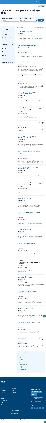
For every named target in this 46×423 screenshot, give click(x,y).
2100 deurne (21, 359)
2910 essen (21, 362)
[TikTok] (43, 408)
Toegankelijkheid (10, 419)
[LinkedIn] (35, 408)
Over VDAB (3, 398)
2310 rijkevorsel (21, 361)
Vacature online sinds (8, 28)
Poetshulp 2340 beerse (23, 369)
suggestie (35, 401)
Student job (21, 357)
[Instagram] (40, 408)
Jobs (3, 8)
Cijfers (12, 390)
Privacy (15, 419)
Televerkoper (21, 367)
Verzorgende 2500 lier (23, 366)
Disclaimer (3, 419)
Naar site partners (14, 413)
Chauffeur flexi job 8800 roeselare (25, 371)
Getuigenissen (13, 392)
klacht (39, 401)
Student (20, 356)
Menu (44, 2)
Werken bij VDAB (4, 400)
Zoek (38, 2)
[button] (44, 316)
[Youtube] (37, 408)
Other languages (26, 419)
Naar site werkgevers (15, 410)
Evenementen (13, 388)
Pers (2, 402)
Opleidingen (3, 390)
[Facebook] (32, 408)
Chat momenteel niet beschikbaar (38, 398)
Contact (2, 404)
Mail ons (34, 394)
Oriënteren (3, 392)
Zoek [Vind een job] (41, 20)
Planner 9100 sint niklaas (23, 364)
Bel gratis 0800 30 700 (37, 391)
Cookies (20, 419)
